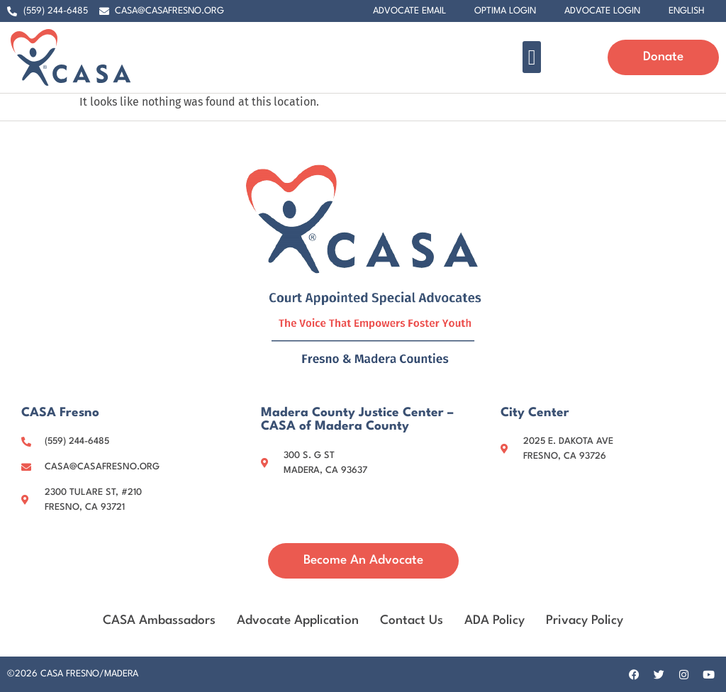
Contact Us (411, 621)
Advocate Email (409, 11)
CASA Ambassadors (159, 621)
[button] (532, 57)
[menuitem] (686, 11)
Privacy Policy (584, 621)
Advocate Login (602, 11)
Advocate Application (298, 621)
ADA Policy (494, 621)
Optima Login (505, 11)
